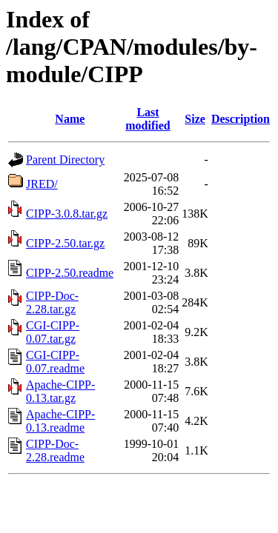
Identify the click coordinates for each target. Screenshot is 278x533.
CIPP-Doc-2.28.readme (55, 450)
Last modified (147, 119)
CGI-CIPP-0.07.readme (55, 362)
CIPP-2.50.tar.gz (65, 243)
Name (70, 119)
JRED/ (42, 184)
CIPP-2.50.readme (69, 272)
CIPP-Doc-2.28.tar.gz (52, 302)
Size (195, 119)
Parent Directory (65, 159)
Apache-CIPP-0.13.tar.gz (60, 391)
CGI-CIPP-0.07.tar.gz (52, 332)
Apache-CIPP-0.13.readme (60, 421)
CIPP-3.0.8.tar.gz (66, 213)
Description (240, 119)
